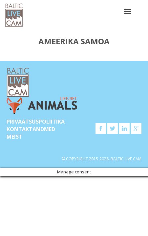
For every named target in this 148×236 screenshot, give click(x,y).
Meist (14, 136)
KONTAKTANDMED (31, 129)
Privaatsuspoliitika (36, 121)
